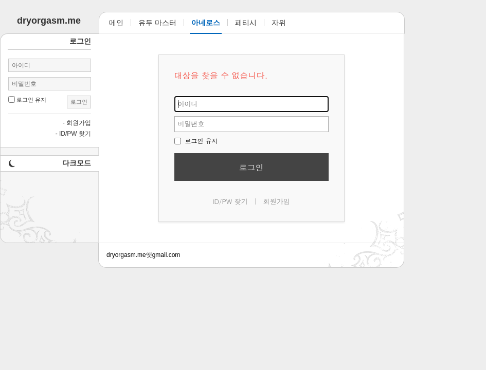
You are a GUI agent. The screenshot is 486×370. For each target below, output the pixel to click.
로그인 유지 (196, 140)
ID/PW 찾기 (230, 201)
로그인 (251, 167)
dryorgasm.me (126, 254)
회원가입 (276, 201)
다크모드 (76, 163)
